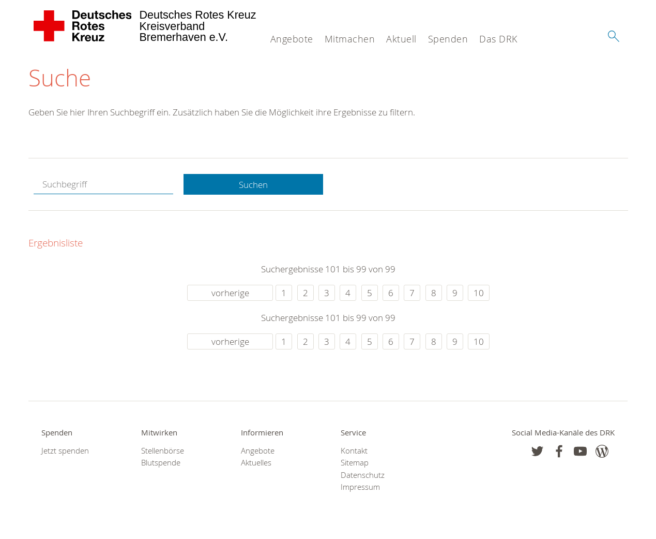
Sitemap (355, 463)
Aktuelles (256, 463)
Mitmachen (350, 39)
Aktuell (401, 39)
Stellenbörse (162, 451)
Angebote (291, 39)
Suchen (253, 185)
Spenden (448, 39)
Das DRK (498, 39)
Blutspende (160, 463)
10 (479, 293)
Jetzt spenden (65, 451)
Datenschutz (363, 475)
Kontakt (354, 451)
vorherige (230, 293)
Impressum (360, 487)
